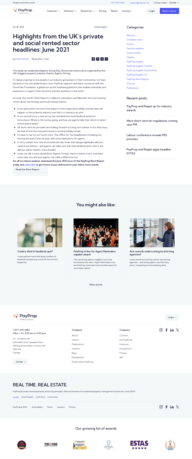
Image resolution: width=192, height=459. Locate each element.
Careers (76, 348)
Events (130, 44)
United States (52, 397)
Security (61, 407)
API (121, 357)
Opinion (131, 57)
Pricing (102, 10)
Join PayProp (126, 339)
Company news (134, 39)
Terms (50, 407)
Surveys (131, 83)
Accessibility (37, 407)
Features (124, 344)
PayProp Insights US (137, 74)
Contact (126, 10)
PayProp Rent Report (138, 79)
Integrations (126, 348)
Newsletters (78, 357)
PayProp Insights (135, 61)
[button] (174, 3)
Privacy (72, 407)
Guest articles (134, 52)
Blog (74, 353)
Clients (75, 339)
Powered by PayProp (83, 361)
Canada (16, 397)
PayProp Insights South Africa (142, 70)
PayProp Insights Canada (139, 65)
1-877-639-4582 (21, 329)
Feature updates (135, 48)
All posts (131, 35)
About (114, 10)
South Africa (40, 397)
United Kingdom (27, 397)
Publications (133, 88)
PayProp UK (22, 59)
